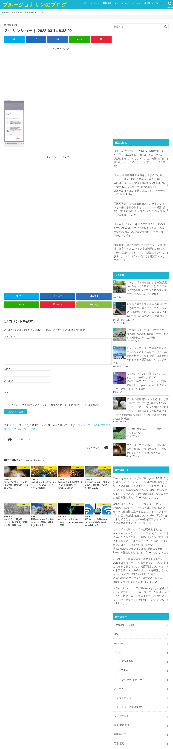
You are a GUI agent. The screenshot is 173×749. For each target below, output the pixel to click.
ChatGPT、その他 (123, 576)
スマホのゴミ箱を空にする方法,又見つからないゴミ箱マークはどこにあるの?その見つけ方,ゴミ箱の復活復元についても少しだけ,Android (147, 266)
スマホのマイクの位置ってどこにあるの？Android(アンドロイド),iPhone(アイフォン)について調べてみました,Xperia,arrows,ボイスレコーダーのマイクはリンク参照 (140, 350)
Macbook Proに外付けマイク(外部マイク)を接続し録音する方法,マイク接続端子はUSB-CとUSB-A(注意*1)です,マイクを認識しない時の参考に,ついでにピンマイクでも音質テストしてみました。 (140, 234)
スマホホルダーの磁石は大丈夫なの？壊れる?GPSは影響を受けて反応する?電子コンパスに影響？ (147, 309)
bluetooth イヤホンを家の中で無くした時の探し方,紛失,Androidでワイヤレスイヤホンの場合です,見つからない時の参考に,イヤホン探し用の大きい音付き (140, 215)
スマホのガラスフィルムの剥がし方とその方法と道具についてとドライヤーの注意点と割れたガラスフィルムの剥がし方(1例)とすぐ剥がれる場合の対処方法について (141, 289)
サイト (7, 392)
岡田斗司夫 (119, 677)
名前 (7, 368)
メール (8, 380)
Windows (118, 593)
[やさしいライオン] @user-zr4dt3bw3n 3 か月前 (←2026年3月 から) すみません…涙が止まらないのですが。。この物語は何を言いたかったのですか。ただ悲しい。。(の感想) (140, 155)
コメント (10, 336)
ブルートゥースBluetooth (127, 651)
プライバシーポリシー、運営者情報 (97, 3)
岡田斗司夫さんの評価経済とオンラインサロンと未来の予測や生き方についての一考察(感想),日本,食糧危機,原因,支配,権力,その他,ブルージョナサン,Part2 (140, 196)
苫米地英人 (119, 685)
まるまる (117, 535)
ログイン (117, 707)
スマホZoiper (120, 618)
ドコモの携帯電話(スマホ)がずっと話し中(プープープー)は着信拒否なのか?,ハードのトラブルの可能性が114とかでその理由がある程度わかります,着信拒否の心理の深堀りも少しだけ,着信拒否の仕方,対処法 (140, 374)
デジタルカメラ (122, 643)
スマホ (117, 601)
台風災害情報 (121, 668)
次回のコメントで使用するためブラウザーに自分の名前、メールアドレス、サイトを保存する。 (54, 405)
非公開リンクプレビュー (154, 3)
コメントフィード (122, 717)
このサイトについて (121, 3)
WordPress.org (121, 722)
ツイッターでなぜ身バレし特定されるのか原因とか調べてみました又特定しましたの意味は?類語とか (147, 411)
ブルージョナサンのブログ (35, 4)
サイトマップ (137, 3)
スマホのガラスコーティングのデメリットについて (147, 393)
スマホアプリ (121, 635)
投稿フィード (120, 712)
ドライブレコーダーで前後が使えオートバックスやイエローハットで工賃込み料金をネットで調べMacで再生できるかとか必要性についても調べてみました (147, 328)
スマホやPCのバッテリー (127, 627)
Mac (116, 585)
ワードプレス (121, 660)
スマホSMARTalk (123, 610)
